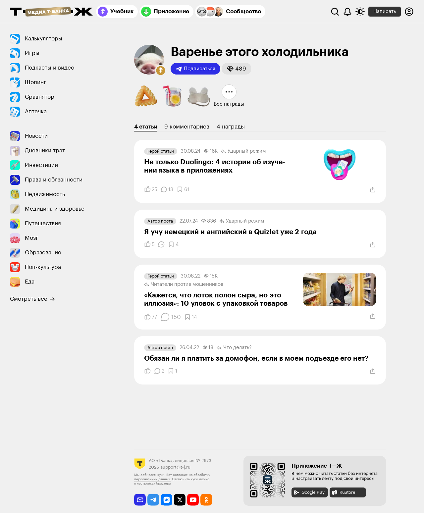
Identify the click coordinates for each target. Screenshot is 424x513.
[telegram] (153, 500)
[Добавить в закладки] (183, 189)
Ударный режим (243, 151)
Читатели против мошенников (183, 284)
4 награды (231, 126)
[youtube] (193, 500)
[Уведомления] (347, 12)
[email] (140, 500)
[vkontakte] (166, 500)
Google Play (309, 492)
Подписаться (195, 69)
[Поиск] (335, 12)
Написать (384, 11)
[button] (160, 70)
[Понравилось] (150, 189)
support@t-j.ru (175, 467)
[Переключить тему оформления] (360, 12)
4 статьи (145, 126)
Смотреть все (32, 299)
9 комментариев (186, 126)
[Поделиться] (372, 189)
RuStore (343, 492)
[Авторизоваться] (409, 12)
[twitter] (180, 500)
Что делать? (234, 347)
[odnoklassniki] (206, 500)
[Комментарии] (167, 189)
